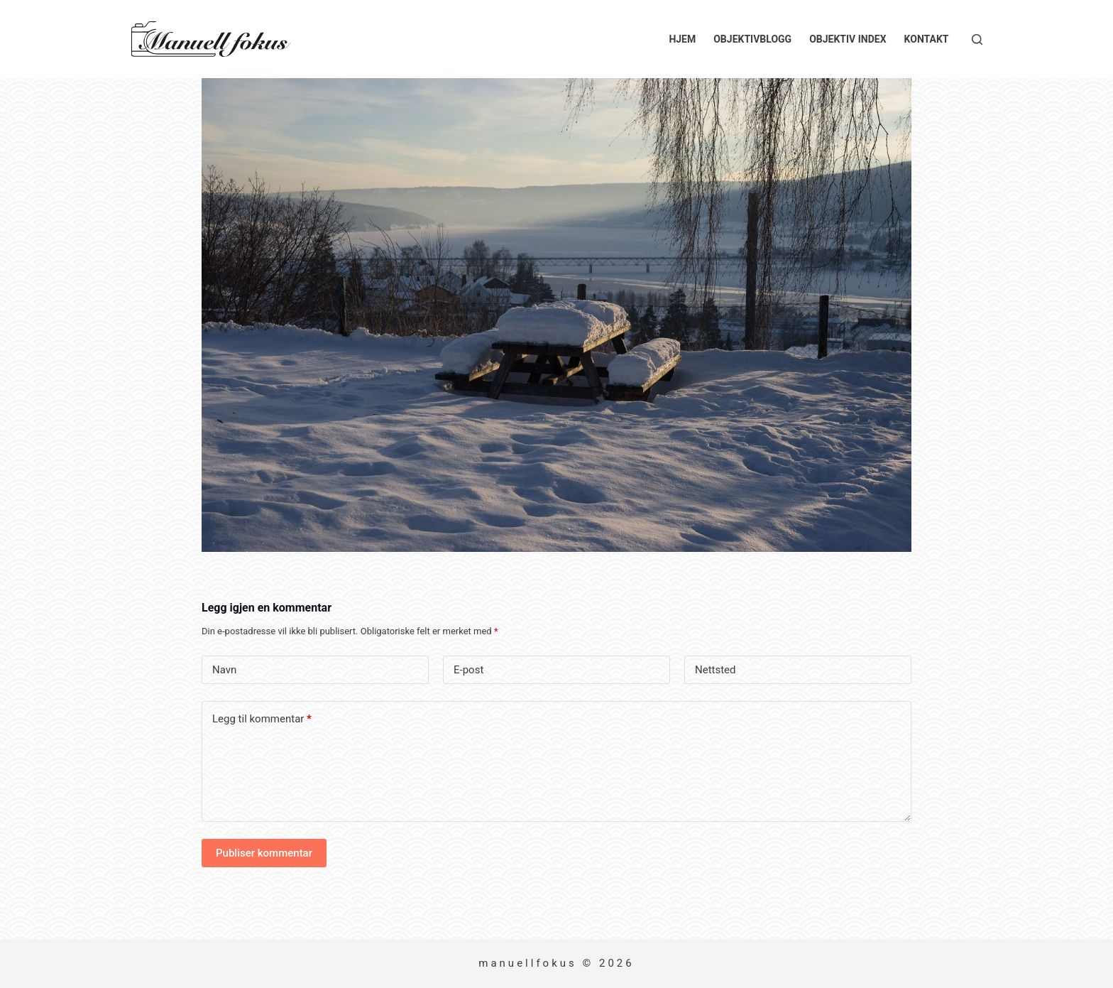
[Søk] (977, 39)
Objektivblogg (752, 39)
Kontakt (926, 39)
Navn (224, 669)
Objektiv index (847, 39)
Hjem (682, 39)
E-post (468, 669)
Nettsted (715, 669)
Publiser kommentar (264, 853)
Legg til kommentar (262, 719)
